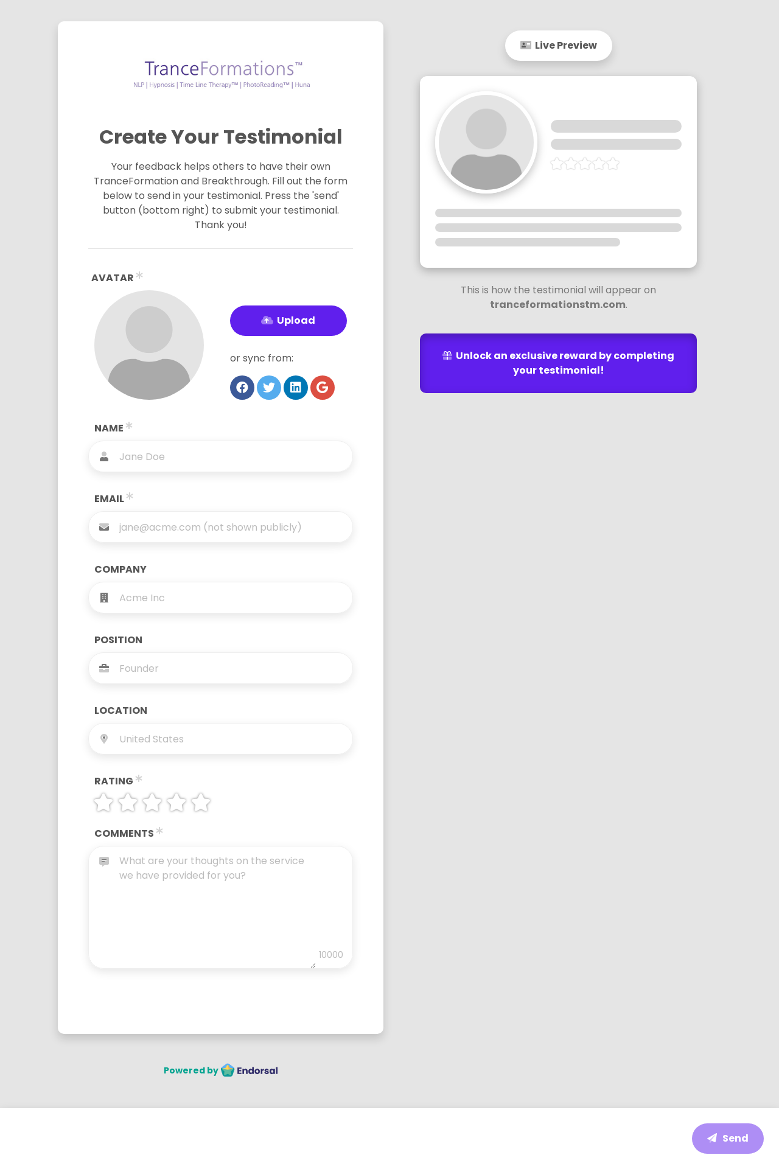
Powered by (221, 1070)
